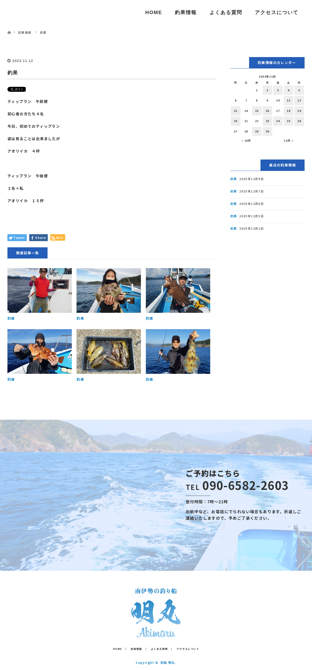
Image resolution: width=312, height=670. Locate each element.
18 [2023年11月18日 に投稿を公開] (288, 111)
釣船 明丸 (29, 12)
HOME (153, 12)
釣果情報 (186, 12)
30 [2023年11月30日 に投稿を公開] (267, 131)
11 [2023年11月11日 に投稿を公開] (288, 100)
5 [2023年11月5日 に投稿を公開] (299, 90)
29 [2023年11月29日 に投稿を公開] (257, 131)
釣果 (11, 318)
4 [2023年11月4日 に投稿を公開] (288, 90)
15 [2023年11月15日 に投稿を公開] (257, 111)
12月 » (288, 140)
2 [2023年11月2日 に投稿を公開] (267, 90)
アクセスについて (276, 12)
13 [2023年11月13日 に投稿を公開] (235, 111)
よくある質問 (225, 12)
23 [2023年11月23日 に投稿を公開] (267, 121)
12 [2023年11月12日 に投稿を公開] (299, 100)
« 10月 (246, 140)
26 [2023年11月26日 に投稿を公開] (299, 121)
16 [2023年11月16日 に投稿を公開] (267, 111)
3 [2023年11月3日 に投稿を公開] (278, 90)
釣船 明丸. (168, 662)
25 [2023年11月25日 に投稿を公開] (288, 121)
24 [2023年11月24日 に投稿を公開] (278, 121)
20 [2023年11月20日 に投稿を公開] (235, 121)
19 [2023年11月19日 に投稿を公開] (299, 111)
